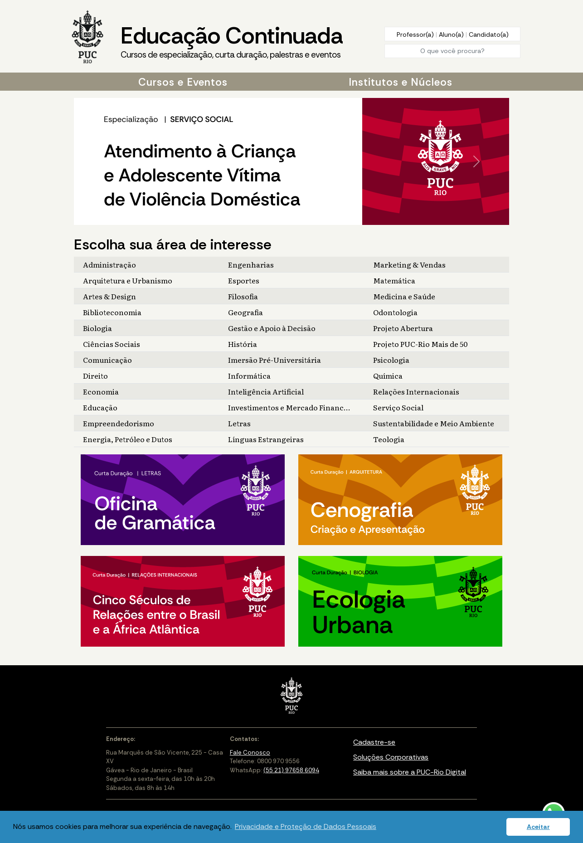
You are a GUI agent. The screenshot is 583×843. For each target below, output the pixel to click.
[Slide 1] (280, 218)
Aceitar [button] (538, 827)
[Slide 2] (288, 218)
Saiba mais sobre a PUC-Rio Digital (409, 772)
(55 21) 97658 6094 (291, 770)
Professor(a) (416, 34)
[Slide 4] (302, 218)
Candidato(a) (489, 34)
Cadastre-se (374, 742)
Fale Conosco (250, 752)
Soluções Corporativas (390, 757)
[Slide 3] (295, 218)
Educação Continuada (232, 41)
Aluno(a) (452, 34)
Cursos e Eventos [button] (183, 82)
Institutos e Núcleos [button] (400, 82)
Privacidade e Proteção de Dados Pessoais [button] (305, 826)
